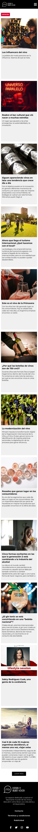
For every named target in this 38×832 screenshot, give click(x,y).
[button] (19, 774)
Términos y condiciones (19, 816)
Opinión (5, 14)
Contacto (19, 811)
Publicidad (19, 820)
